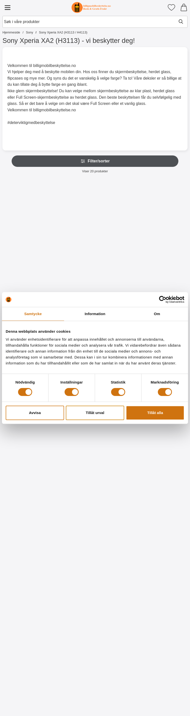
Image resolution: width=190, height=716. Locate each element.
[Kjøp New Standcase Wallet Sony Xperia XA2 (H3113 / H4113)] (25, 271)
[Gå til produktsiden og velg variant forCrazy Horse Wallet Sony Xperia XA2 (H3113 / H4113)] (72, 271)
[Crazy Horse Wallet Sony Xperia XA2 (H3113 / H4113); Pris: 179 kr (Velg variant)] (72, 221)
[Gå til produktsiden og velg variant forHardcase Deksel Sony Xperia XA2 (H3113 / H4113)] (25, 484)
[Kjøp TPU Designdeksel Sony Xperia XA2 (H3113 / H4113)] (118, 591)
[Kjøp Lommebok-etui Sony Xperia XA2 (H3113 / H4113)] (118, 271)
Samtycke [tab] (33, 314)
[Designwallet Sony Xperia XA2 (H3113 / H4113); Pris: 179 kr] (165, 434)
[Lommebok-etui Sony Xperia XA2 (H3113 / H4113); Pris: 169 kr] (118, 221)
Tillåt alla (155, 413)
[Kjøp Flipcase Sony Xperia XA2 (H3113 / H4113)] (165, 271)
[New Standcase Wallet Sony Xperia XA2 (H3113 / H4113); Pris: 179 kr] (25, 221)
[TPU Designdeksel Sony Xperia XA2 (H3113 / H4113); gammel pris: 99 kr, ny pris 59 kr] (118, 540)
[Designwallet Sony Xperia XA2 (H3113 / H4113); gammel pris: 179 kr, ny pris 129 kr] (72, 434)
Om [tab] (157, 314)
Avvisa (35, 413)
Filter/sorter (95, 161)
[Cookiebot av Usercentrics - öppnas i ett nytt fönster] (162, 299)
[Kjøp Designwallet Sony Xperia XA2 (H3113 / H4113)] (72, 484)
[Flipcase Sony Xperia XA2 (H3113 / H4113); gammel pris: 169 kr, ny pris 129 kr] (165, 221)
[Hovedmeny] (7, 7)
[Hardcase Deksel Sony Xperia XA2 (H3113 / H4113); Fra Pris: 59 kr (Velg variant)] (25, 434)
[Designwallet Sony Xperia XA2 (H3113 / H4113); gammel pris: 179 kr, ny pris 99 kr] (118, 434)
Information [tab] (95, 314)
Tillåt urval (95, 413)
